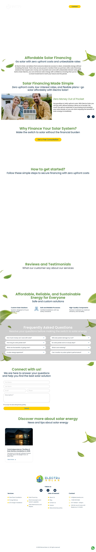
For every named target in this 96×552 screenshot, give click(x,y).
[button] (88, 116)
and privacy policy (20, 405)
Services (46, 6)
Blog (65, 6)
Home (37, 6)
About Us (56, 6)
